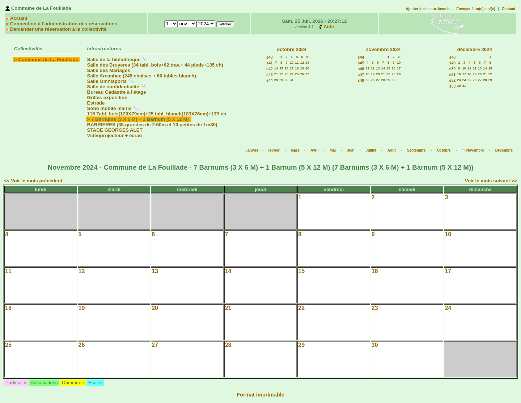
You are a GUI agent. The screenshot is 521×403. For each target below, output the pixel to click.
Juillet (371, 150)
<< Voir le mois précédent (33, 180)
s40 (269, 57)
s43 (269, 74)
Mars (295, 150)
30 (286, 80)
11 (296, 62)
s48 (361, 80)
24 (291, 74)
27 (307, 74)
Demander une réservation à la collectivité (58, 29)
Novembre (475, 150)
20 (307, 68)
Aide (328, 26)
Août (391, 150)
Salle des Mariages (108, 70)
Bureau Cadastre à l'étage (116, 92)
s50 (452, 69)
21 (276, 74)
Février (273, 150)
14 (276, 68)
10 (291, 62)
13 (307, 62)
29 (281, 80)
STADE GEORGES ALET (115, 130)
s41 (269, 63)
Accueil (18, 18)
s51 (452, 74)
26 (302, 74)
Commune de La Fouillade (48, 59)
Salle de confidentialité (113, 86)
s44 (269, 80)
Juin (351, 150)
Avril (314, 150)
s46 (361, 69)
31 (291, 80)
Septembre (416, 150)
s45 (361, 63)
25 (296, 74)
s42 (269, 69)
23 (286, 74)
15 (281, 68)
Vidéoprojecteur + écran (114, 135)
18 (296, 68)
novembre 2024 (383, 49)
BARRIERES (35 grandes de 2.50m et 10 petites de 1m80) (152, 124)
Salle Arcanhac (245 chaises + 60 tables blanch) (141, 76)
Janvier (252, 150)
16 (286, 68)
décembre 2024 (474, 49)
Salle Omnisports (107, 81)
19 (302, 68)
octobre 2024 (291, 49)
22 (281, 74)
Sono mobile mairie (109, 108)
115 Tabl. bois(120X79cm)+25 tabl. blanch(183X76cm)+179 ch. (157, 113)
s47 (361, 74)
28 (276, 80)
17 (291, 68)
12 (302, 62)
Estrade (96, 103)
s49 (452, 63)
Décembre (504, 150)
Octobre (444, 150)
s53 (452, 86)
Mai (333, 150)
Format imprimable (260, 395)
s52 (452, 80)
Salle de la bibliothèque (114, 59)
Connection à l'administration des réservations (63, 23)
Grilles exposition (107, 97)
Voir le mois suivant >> (491, 180)
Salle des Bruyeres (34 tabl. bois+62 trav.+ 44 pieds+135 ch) (155, 65)
